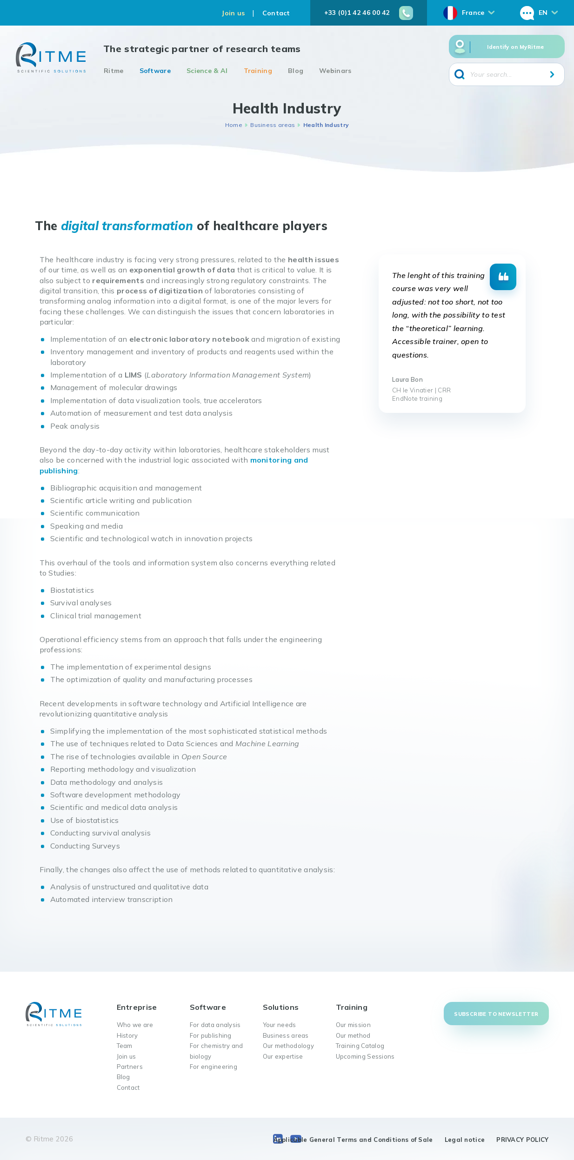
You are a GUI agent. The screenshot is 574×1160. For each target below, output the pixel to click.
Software (155, 70)
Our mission (353, 1024)
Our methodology (288, 1045)
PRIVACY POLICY (522, 1139)
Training (258, 70)
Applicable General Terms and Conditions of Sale (353, 1139)
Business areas (272, 124)
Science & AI (207, 70)
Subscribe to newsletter (496, 1014)
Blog (295, 70)
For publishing (211, 1035)
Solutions (281, 1007)
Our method (353, 1035)
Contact (276, 13)
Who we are (135, 1024)
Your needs (279, 1024)
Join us (233, 13)
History (127, 1035)
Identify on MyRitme (515, 47)
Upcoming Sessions (365, 1056)
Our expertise (283, 1056)
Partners (130, 1066)
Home (233, 124)
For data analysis (215, 1024)
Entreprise (137, 1007)
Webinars (335, 70)
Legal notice (465, 1139)
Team (125, 1045)
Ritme (114, 70)
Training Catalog (360, 1045)
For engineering (214, 1066)
